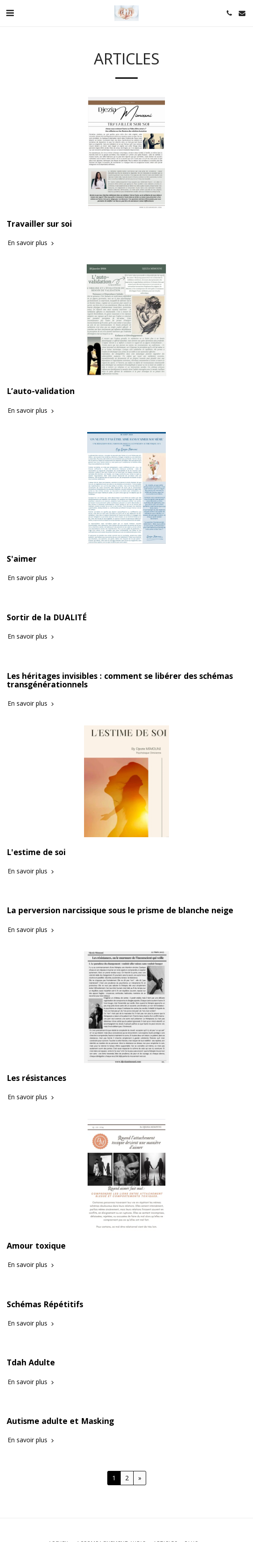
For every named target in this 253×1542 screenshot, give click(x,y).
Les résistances (36, 1077)
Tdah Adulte (31, 1362)
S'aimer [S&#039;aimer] (22, 558)
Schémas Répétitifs (45, 1304)
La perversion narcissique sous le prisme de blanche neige (120, 910)
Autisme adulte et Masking (60, 1420)
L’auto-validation (41, 391)
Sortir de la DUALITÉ (47, 617)
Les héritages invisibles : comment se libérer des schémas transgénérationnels (120, 680)
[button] (9, 13)
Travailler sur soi (39, 223)
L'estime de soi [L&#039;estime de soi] (36, 852)
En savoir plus (31, 243)
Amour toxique (36, 1245)
